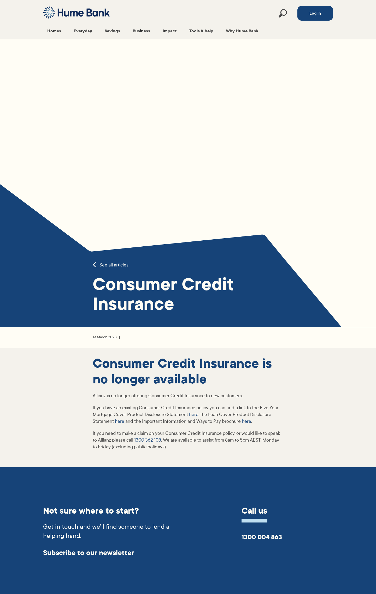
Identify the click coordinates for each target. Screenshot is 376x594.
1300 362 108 (147, 440)
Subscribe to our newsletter (88, 553)
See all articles (110, 265)
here (193, 414)
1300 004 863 (262, 537)
